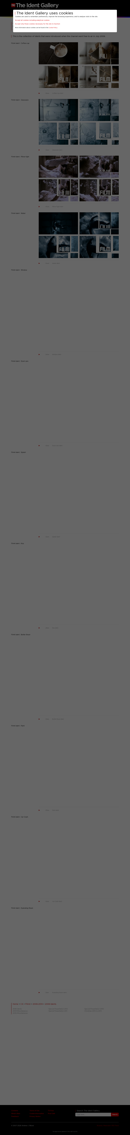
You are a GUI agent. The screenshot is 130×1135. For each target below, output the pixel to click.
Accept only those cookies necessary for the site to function (37, 24)
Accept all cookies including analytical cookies (32, 20)
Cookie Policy (53, 27)
